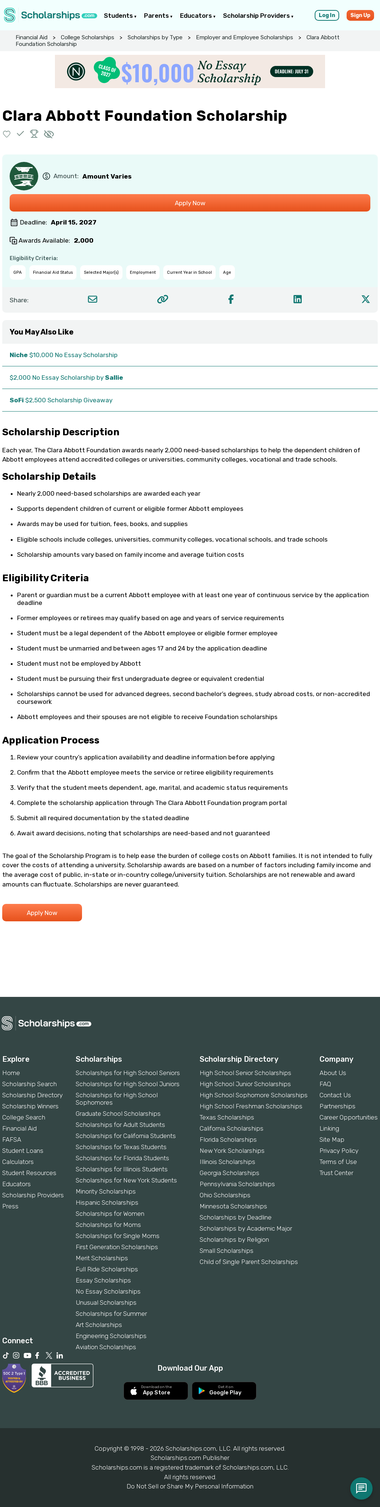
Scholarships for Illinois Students (122, 1169)
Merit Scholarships (102, 1258)
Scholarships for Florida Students (122, 1158)
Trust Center (336, 1173)
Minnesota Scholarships (233, 1206)
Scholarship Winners (30, 1106)
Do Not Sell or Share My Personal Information (190, 1486)
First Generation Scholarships (117, 1247)
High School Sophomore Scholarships (254, 1095)
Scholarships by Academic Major (246, 1228)
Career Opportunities (349, 1117)
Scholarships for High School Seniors (128, 1073)
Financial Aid (32, 37)
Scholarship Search (29, 1084)
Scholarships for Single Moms (118, 1236)
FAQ (325, 1084)
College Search (23, 1117)
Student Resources (29, 1173)
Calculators (18, 1161)
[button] (7, 133)
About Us (333, 1073)
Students (120, 15)
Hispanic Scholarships (107, 1202)
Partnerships (338, 1106)
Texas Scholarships (227, 1117)
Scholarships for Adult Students (120, 1124)
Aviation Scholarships (106, 1347)
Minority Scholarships (106, 1191)
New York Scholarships (232, 1150)
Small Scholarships (226, 1250)
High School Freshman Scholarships (251, 1106)
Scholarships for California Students (126, 1136)
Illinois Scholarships (227, 1161)
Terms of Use (338, 1161)
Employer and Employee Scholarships (244, 37)
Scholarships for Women (110, 1213)
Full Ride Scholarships (107, 1269)
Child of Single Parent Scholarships (249, 1261)
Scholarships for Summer (111, 1313)
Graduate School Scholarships (118, 1113)
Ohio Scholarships (225, 1195)
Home (11, 1073)
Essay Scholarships (103, 1280)
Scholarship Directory (32, 1095)
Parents (158, 15)
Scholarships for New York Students (126, 1180)
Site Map (332, 1139)
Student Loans (22, 1150)
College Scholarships (87, 37)
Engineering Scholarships (111, 1336)
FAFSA (11, 1139)
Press (10, 1206)
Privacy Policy (339, 1150)
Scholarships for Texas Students (121, 1147)
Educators (198, 15)
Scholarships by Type (155, 37)
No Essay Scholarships (108, 1291)
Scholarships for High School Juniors (128, 1084)
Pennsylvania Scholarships (237, 1184)
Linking (329, 1128)
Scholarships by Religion (234, 1239)
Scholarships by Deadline (236, 1217)
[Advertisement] (190, 971)
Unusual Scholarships (106, 1302)
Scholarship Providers (258, 15)
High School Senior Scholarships (245, 1073)
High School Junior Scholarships (245, 1084)
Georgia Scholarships (229, 1173)
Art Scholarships (99, 1324)
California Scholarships (231, 1128)
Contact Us (335, 1095)
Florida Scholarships (228, 1139)
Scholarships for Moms (108, 1224)
